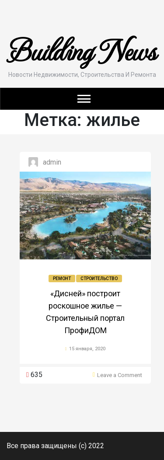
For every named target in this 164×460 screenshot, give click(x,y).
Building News (82, 49)
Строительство (99, 278)
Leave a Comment (119, 375)
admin (52, 162)
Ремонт (62, 278)
